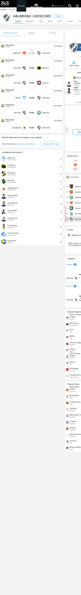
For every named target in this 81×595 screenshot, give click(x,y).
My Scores (58, 5)
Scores (21, 6)
